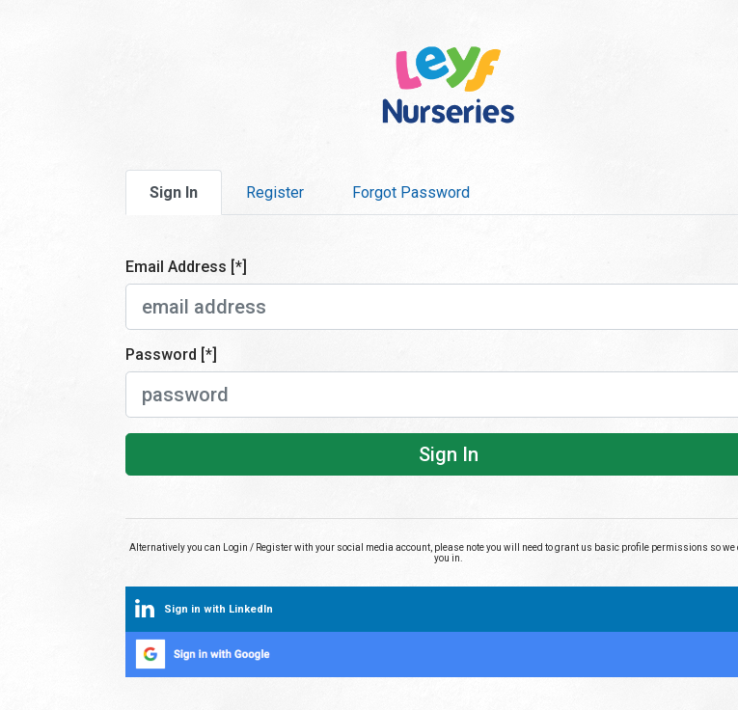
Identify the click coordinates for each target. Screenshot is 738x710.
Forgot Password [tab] (411, 192)
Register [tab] (275, 192)
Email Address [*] (186, 267)
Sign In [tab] (174, 192)
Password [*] (171, 354)
